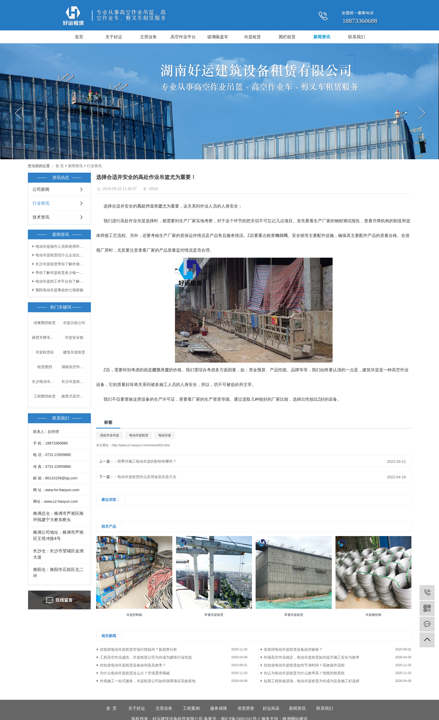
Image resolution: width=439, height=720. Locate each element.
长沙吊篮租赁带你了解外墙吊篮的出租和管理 (61, 264)
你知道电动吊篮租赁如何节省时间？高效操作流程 (304, 665)
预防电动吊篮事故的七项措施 (59, 290)
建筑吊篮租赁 (74, 352)
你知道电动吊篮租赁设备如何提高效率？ (133, 665)
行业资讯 (94, 166)
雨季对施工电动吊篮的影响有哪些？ (146, 461)
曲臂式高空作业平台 (74, 396)
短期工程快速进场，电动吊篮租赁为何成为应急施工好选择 (311, 681)
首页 (79, 37)
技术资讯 (41, 217)
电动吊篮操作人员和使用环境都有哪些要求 (61, 246)
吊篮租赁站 (44, 352)
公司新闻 (41, 189)
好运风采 (271, 708)
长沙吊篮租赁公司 (74, 381)
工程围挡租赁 (45, 396)
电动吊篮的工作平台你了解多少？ (61, 281)
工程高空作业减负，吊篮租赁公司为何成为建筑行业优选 (146, 657)
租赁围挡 (44, 367)
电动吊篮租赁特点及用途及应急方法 (146, 477)
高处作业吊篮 (109, 435)
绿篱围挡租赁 (45, 323)
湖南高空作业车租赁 (74, 367)
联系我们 (356, 37)
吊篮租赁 (252, 37)
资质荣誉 (245, 708)
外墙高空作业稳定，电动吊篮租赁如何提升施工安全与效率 (311, 657)
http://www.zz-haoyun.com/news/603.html (141, 445)
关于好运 (113, 37)
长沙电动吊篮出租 (45, 381)
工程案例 (191, 708)
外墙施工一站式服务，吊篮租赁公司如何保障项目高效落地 (147, 681)
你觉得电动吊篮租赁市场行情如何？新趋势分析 (138, 649)
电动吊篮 (164, 435)
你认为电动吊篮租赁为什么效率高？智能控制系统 (304, 673)
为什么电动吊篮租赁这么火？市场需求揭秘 (135, 673)
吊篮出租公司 (74, 323)
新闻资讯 (321, 37)
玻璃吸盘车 (217, 37)
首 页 (59, 166)
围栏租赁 (287, 37)
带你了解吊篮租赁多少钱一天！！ (61, 273)
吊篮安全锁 (74, 337)
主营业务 (148, 37)
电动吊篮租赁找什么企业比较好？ (61, 255)
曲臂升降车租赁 (45, 337)
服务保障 (218, 708)
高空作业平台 (183, 37)
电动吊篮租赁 (138, 435)
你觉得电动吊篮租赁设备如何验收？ (293, 649)
